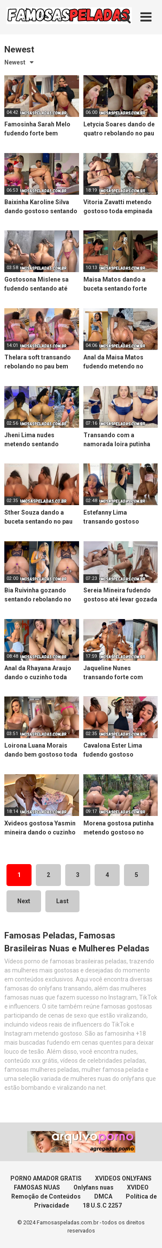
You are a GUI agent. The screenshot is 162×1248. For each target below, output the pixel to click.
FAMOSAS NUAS (37, 1187)
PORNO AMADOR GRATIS (46, 1178)
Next (23, 901)
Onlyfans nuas (93, 1187)
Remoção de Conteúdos (46, 1196)
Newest (14, 62)
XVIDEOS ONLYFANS (123, 1178)
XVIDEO (138, 1187)
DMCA (103, 1196)
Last (62, 901)
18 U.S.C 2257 (102, 1205)
